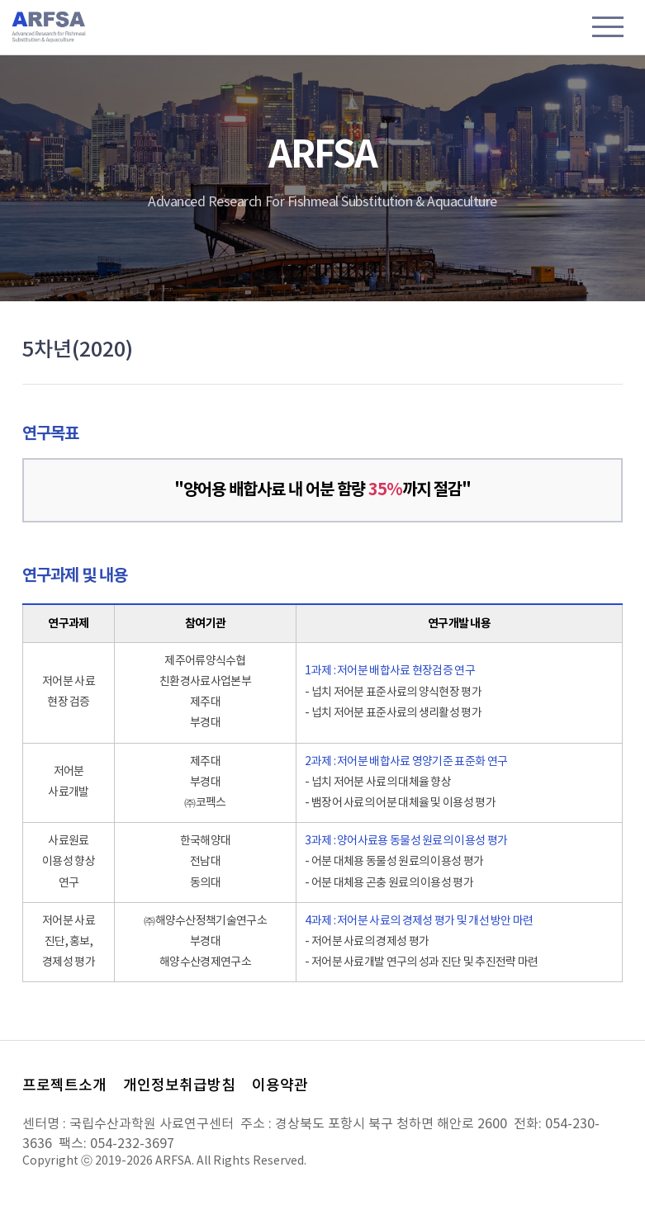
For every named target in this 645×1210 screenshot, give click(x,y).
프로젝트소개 (64, 1085)
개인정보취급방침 (179, 1085)
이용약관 (280, 1085)
